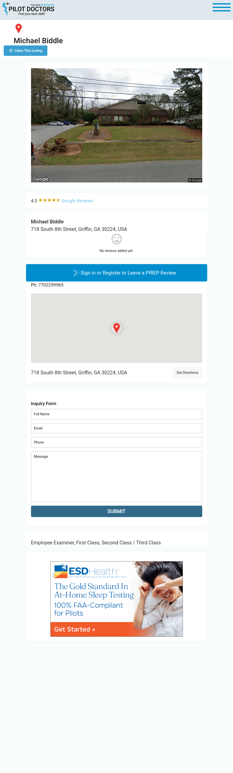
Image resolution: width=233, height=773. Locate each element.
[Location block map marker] (116, 328)
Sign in (89, 273)
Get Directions (188, 373)
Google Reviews (77, 200)
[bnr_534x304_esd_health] (116, 598)
